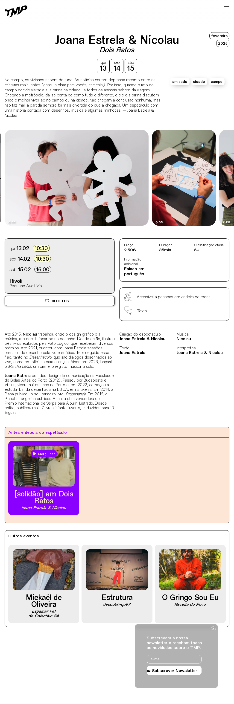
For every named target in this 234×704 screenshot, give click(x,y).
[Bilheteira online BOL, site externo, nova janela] (59, 301)
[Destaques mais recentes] (23, 178)
